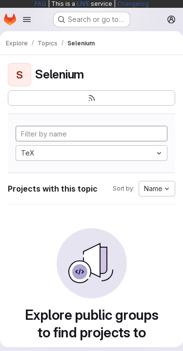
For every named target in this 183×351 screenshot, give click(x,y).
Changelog (133, 3)
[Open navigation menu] (27, 19)
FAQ (40, 3)
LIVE (83, 3)
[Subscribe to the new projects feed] (91, 98)
